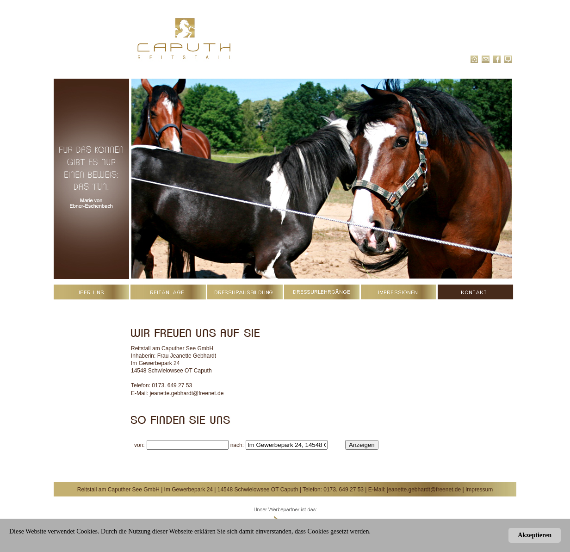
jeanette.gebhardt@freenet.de (187, 393)
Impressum (479, 489)
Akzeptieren (534, 535)
